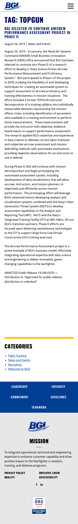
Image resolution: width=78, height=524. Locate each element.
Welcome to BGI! (19, 369)
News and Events (39, 44)
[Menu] (71, 6)
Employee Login (49, 473)
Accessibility (48, 477)
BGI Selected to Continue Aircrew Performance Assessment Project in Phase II (37, 32)
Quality (9, 477)
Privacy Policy (14, 473)
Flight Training (17, 355)
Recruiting (14, 364)
